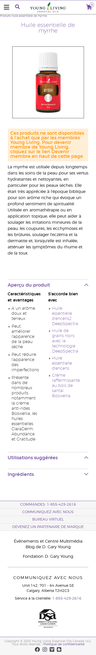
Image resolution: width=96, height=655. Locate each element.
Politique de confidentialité (64, 644)
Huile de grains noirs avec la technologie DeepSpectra (65, 341)
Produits (5, 16)
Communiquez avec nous (48, 512)
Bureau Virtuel (48, 519)
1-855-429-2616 (66, 598)
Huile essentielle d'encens (62, 363)
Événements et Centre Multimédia (48, 541)
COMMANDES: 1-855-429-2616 (48, 504)
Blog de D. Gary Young (48, 547)
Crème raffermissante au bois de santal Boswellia (66, 385)
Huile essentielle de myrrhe (29, 16)
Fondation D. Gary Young (48, 556)
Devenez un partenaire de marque (48, 527)
